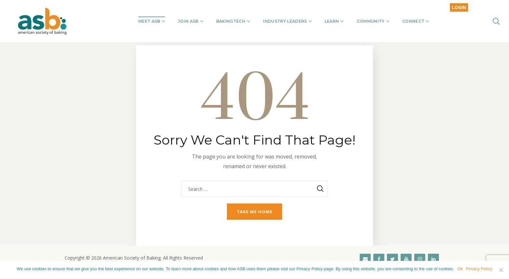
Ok (460, 268)
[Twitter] (392, 259)
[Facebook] (378, 259)
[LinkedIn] (433, 259)
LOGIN (459, 7)
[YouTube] (406, 259)
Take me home (254, 212)
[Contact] (365, 259)
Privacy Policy (479, 268)
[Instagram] (419, 259)
